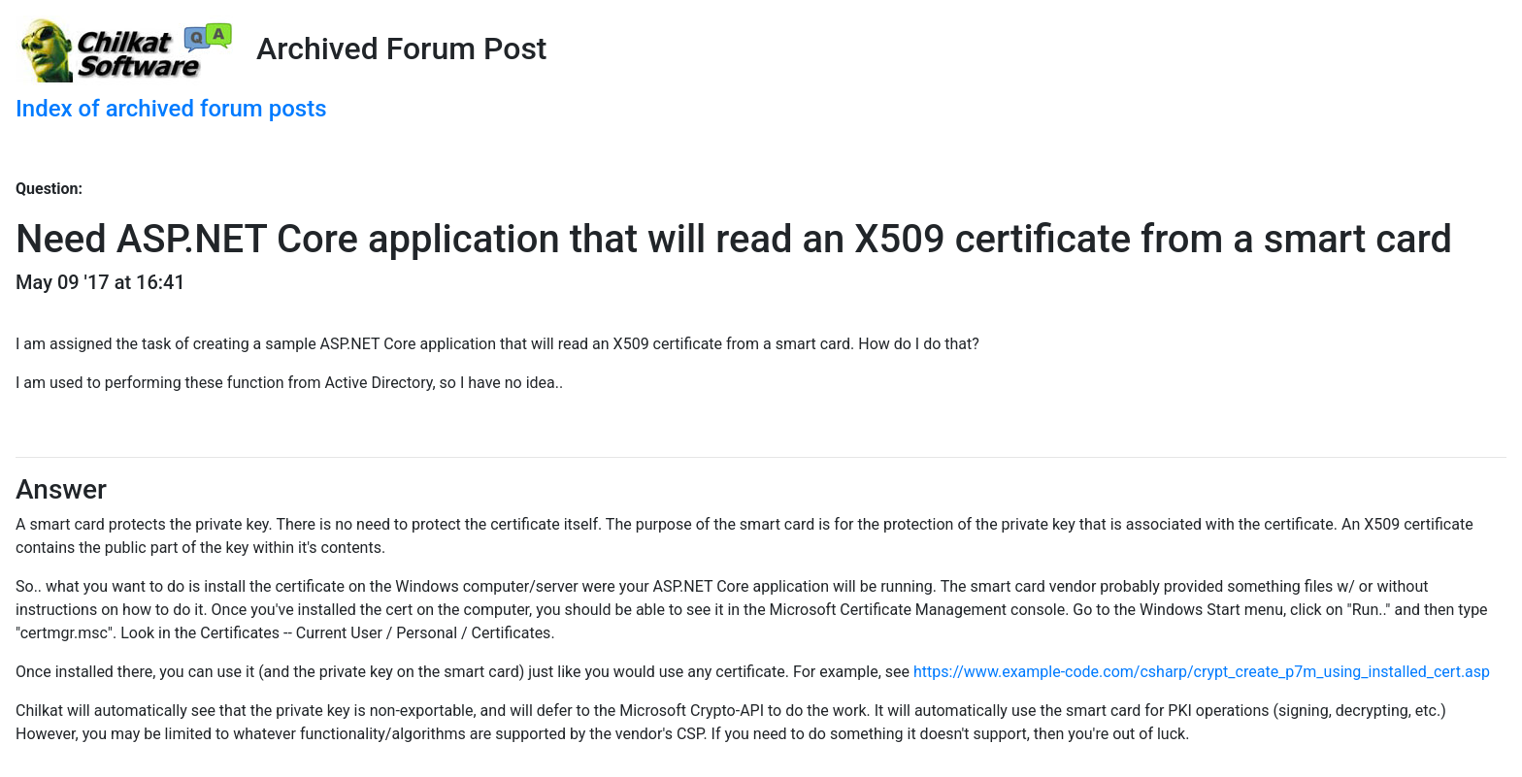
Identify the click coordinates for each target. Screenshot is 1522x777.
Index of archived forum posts (171, 108)
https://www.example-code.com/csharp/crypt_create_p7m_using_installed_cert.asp (1201, 672)
